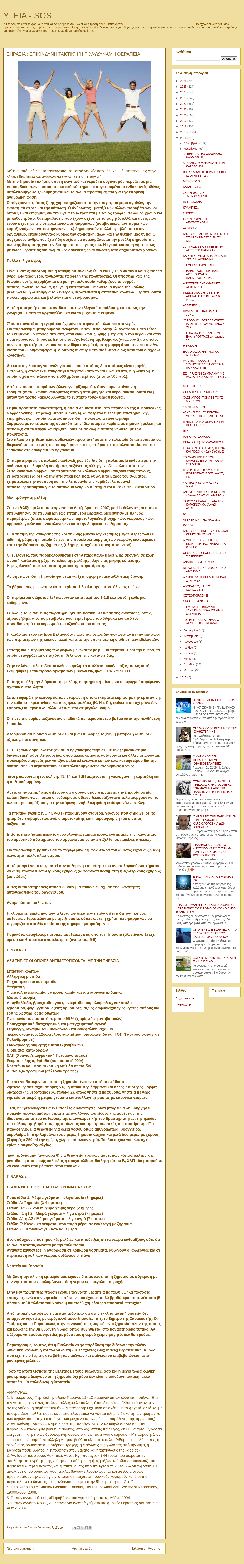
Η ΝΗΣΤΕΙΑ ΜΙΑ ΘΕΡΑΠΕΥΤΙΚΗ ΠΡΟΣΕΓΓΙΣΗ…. (204, 423)
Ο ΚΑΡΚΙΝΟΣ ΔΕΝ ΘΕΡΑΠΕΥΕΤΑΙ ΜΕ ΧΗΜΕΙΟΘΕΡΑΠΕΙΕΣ (207, 760)
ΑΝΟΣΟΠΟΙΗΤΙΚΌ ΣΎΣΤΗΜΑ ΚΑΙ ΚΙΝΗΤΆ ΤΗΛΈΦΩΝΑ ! (205, 532)
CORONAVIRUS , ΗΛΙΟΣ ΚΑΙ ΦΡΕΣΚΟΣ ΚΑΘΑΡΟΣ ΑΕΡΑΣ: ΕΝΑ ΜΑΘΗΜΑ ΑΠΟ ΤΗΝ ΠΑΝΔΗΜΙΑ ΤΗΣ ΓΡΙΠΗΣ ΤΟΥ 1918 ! (213, 788)
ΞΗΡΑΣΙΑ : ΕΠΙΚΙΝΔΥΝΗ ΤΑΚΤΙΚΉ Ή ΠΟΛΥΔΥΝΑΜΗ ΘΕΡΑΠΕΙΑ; (203, 610)
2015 (183, 677)
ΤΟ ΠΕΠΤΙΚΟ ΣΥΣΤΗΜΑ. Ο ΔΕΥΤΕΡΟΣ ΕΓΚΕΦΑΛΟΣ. (202, 621)
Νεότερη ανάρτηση (20, 1548)
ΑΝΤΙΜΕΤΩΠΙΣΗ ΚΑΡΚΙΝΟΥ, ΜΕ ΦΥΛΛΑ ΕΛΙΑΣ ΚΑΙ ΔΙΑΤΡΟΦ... (204, 493)
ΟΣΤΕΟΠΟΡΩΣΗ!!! (195, 595)
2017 (183, 132)
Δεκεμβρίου (191, 143)
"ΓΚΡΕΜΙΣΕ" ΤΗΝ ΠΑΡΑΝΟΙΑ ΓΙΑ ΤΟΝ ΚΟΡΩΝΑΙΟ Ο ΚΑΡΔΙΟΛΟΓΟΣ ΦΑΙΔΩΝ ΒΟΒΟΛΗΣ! (215, 822)
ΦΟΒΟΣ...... (190, 525)
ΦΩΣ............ (191, 514)
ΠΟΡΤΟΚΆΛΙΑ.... (194, 202)
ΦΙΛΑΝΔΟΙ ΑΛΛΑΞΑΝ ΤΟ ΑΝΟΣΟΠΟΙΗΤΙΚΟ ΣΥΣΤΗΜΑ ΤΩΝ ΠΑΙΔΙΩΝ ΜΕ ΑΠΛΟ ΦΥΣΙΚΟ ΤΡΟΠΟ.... (212, 850)
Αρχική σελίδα (82, 1548)
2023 (183, 98)
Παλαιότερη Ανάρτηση (146, 1548)
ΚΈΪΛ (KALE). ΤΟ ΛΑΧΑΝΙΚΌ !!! (203, 442)
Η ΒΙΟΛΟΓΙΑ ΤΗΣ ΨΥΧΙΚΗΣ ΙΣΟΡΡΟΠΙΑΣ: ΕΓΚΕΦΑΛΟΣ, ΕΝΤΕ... (203, 473)
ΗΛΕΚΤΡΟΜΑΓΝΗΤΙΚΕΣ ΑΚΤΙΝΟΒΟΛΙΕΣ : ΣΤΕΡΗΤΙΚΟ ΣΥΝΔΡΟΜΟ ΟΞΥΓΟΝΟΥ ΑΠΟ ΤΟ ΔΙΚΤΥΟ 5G (206, 908)
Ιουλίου (189, 647)
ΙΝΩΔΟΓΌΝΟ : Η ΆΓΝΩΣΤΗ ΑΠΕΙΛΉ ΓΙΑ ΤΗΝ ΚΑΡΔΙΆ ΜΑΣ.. (201, 296)
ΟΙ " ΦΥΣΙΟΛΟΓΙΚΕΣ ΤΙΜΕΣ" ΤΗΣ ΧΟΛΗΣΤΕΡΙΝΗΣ (215, 730)
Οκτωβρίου (191, 630)
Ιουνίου (189, 653)
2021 (183, 109)
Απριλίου (190, 664)
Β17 (185, 431)
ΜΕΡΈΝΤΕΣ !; (192, 386)
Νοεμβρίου (191, 148)
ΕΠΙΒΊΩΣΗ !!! (191, 345)
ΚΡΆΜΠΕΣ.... (191, 207)
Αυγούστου (191, 641)
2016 (183, 138)
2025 (183, 86)
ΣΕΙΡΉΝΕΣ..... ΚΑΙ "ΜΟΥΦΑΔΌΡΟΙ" (195, 194)
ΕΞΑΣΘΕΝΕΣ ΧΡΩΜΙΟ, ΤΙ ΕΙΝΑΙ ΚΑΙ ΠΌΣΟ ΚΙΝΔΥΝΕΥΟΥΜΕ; (204, 449)
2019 (183, 120)
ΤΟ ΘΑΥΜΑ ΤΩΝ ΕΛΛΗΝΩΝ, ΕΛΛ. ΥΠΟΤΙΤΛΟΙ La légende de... (203, 336)
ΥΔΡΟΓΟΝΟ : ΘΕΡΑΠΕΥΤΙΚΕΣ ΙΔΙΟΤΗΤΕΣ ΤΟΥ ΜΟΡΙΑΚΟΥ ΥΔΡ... (203, 324)
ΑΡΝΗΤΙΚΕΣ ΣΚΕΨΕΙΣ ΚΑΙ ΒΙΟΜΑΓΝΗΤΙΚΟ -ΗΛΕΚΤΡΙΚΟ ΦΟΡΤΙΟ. (204, 543)
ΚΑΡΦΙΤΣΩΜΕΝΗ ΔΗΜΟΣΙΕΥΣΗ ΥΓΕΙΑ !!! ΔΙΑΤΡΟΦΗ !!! (204, 257)
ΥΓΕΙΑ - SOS (27, 15)
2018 (183, 126)
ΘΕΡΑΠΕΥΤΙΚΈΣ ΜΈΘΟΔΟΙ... (203, 392)
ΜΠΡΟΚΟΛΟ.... (193, 181)
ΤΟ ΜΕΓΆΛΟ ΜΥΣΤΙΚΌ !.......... (203, 265)
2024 (183, 92)
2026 (183, 81)
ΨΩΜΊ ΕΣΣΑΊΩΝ (194, 406)
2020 (183, 115)
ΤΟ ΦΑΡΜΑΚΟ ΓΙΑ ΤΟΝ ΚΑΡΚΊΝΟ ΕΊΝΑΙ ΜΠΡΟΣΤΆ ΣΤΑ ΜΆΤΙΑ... (203, 461)
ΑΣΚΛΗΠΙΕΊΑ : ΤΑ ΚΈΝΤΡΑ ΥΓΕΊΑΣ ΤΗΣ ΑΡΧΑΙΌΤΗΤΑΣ (203, 414)
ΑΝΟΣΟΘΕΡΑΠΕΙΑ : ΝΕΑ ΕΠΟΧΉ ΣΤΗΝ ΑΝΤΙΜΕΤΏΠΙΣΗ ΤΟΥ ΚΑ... (205, 237)
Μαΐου (188, 658)
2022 (183, 103)
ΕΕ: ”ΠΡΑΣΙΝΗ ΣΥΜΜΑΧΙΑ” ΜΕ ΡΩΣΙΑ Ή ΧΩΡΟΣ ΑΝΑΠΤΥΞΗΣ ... (205, 377)
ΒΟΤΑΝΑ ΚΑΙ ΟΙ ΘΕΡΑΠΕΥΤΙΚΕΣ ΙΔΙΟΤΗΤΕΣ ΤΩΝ (205, 173)
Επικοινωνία (183, 1005)
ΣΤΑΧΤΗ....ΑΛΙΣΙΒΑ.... (197, 601)
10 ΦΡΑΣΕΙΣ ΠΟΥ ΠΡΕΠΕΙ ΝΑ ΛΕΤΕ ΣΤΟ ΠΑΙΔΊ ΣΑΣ (203, 248)
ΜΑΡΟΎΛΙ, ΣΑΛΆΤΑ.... (197, 436)
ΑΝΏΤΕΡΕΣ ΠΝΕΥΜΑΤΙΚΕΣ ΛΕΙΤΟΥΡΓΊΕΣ (201, 285)
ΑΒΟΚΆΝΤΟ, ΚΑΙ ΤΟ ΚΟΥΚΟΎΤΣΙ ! (196, 588)
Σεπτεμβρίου (192, 636)
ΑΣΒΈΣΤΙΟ (190, 228)
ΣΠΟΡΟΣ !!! (190, 213)
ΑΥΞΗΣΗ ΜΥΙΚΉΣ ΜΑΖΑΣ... (201, 519)
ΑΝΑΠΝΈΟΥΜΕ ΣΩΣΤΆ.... (200, 562)
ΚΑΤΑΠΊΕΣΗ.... (192, 187)
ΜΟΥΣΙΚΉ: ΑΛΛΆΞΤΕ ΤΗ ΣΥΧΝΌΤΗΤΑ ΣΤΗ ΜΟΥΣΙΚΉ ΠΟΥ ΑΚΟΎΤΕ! (203, 364)
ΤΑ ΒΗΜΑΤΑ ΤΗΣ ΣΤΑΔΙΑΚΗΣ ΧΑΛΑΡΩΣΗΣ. (202, 155)
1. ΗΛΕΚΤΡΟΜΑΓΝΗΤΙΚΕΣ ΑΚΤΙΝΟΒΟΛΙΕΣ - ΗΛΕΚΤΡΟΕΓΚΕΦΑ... (201, 274)
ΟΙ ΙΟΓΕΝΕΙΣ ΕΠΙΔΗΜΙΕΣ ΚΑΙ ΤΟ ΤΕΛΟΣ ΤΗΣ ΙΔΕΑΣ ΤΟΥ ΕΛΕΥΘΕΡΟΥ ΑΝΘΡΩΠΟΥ (215, 933)
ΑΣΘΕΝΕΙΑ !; (191, 305)
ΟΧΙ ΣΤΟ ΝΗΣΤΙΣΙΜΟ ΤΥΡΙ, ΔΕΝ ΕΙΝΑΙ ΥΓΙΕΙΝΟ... (214, 959)
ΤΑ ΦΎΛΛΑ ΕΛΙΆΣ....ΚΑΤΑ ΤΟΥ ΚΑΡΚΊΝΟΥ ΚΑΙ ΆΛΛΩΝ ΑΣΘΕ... (203, 505)
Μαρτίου (189, 670)
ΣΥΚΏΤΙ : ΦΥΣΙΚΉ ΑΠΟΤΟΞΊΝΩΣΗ (195, 220)
